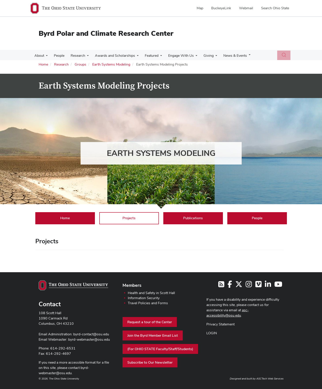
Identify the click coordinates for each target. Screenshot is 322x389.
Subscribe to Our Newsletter (150, 362)
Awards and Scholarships (112, 55)
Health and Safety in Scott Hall (151, 293)
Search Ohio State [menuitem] (275, 8)
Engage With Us (176, 55)
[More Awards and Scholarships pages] (134, 56)
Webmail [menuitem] (246, 8)
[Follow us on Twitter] (238, 285)
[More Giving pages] (209, 56)
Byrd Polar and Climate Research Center (106, 33)
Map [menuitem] (200, 8)
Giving (203, 55)
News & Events (228, 55)
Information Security (144, 298)
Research (75, 55)
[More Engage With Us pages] (190, 56)
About (39, 55)
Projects (129, 218)
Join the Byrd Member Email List (152, 335)
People (58, 55)
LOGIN (211, 333)
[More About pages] (45, 56)
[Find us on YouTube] (278, 285)
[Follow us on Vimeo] (258, 285)
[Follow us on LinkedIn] (268, 285)
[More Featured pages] (156, 56)
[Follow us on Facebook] (230, 285)
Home (43, 64)
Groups (80, 64)
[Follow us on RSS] (221, 285)
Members (131, 285)
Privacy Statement (220, 324)
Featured (147, 55)
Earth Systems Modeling (111, 64)
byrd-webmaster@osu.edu (89, 339)
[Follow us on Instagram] (249, 285)
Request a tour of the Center (149, 322)
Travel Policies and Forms (148, 303)
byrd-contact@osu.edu (91, 334)
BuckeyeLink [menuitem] (221, 8)
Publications (193, 218)
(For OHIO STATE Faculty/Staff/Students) (160, 349)
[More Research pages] (85, 56)
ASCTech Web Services (270, 378)
